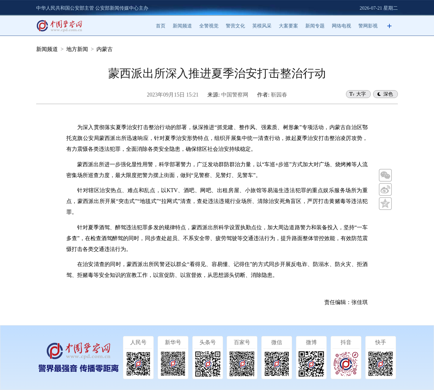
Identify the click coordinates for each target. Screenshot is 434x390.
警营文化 (235, 25)
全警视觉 (209, 25)
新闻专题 (315, 25)
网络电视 (341, 25)
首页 (160, 25)
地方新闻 (77, 49)
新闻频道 (182, 25)
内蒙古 (104, 49)
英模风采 (262, 25)
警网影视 (368, 25)
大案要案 (288, 25)
